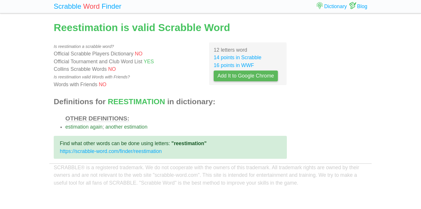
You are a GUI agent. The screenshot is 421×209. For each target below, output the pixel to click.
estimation (77, 127)
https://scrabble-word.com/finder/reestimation (111, 151)
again (96, 127)
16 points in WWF (234, 65)
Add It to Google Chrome (245, 76)
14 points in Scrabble (237, 57)
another (114, 127)
